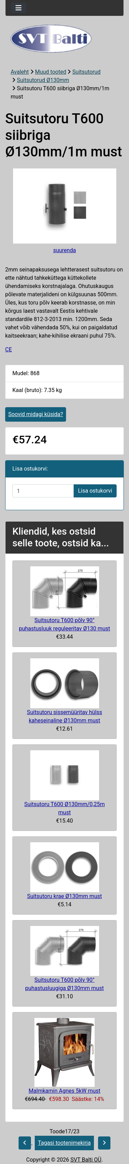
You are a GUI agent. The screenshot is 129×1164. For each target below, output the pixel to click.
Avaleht (20, 72)
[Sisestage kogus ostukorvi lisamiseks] (43, 490)
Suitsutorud (86, 72)
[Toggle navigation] (18, 8)
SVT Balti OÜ (86, 1159)
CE (8, 349)
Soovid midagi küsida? (35, 414)
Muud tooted (50, 72)
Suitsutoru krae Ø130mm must (64, 896)
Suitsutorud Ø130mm (43, 80)
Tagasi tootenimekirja (64, 1143)
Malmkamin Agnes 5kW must (64, 1091)
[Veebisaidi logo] (64, 39)
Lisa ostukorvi (95, 490)
